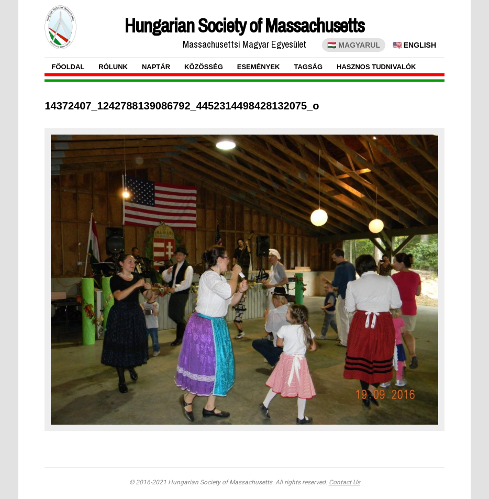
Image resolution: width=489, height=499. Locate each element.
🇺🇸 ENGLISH (414, 45)
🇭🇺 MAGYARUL (353, 45)
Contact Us (344, 482)
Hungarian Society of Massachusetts (244, 25)
